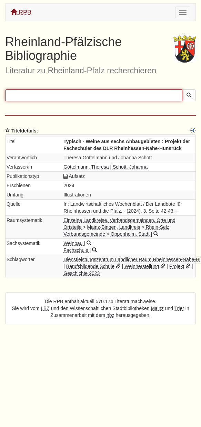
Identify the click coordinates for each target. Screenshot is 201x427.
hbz (110, 315)
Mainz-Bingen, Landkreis (114, 227)
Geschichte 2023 (81, 273)
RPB (21, 12)
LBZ (45, 308)
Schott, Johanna (130, 167)
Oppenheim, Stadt (131, 234)
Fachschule (76, 250)
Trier (179, 308)
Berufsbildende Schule (90, 266)
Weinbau (73, 243)
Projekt (176, 266)
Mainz (157, 308)
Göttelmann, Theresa (86, 167)
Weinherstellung (141, 266)
